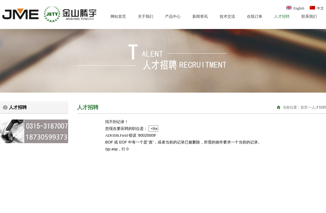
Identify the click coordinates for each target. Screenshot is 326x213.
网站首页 (118, 16)
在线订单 (254, 16)
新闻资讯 (200, 16)
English (295, 8)
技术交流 (227, 16)
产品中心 (172, 16)
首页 (304, 107)
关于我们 (145, 16)
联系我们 (309, 16)
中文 (316, 8)
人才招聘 (282, 16)
